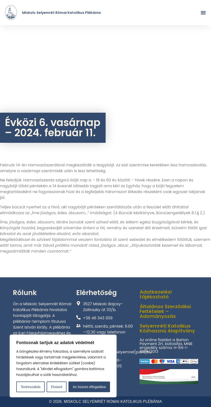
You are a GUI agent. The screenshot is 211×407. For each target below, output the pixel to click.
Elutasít (56, 387)
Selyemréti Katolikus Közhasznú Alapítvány (167, 328)
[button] (203, 13)
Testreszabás (30, 387)
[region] (63, 366)
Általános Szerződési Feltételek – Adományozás (165, 311)
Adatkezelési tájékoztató (156, 294)
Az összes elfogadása (89, 387)
